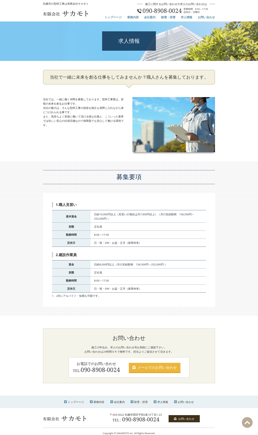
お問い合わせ (206, 17)
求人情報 (186, 17)
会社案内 (150, 17)
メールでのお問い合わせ (154, 367)
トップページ (113, 17)
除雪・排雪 (168, 17)
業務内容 (133, 17)
